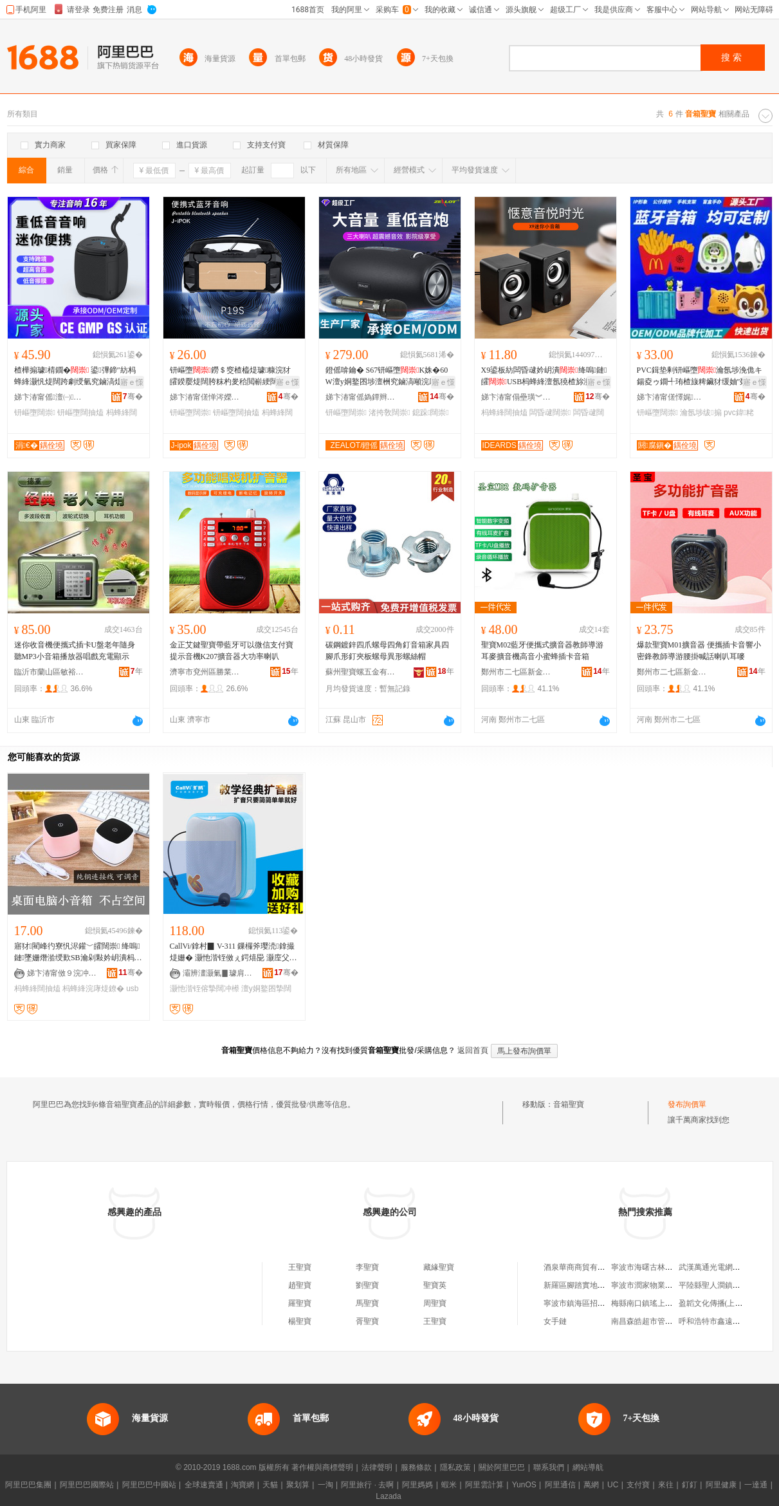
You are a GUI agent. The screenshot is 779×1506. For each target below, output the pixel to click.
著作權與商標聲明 (322, 1467)
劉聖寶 (367, 1285)
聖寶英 (434, 1285)
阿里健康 (721, 1484)
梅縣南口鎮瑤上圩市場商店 (657, 1303)
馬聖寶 (367, 1303)
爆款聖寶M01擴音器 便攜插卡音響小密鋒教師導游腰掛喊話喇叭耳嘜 (699, 650)
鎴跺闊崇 (430, 412)
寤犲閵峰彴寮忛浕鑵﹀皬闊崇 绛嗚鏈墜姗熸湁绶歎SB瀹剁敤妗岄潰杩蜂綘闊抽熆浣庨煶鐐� (78, 952)
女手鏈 (555, 1321)
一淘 (325, 1484)
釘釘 (689, 1484)
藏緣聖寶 (438, 1267)
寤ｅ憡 (131, 382)
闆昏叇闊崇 (550, 412)
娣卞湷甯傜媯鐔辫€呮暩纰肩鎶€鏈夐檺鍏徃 (360, 397)
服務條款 (416, 1467)
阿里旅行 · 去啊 (367, 1484)
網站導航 (588, 1467)
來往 (666, 1484)
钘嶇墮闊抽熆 (80, 412)
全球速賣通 (204, 1484)
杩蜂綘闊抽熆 (504, 412)
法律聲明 (377, 1467)
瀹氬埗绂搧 (700, 412)
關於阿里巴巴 (502, 1467)
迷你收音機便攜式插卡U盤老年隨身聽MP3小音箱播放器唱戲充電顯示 (75, 650)
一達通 (755, 1484)
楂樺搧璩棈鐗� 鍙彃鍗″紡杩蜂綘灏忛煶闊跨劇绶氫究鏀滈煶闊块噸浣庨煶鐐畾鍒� (76, 376)
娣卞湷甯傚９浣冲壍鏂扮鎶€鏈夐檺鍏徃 (62, 973)
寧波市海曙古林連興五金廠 (657, 1267)
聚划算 (297, 1484)
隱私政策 (455, 1467)
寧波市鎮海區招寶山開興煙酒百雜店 (605, 1303)
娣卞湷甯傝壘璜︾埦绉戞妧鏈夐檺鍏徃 (516, 397)
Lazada (388, 1496)
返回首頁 (472, 1050)
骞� (133, 396)
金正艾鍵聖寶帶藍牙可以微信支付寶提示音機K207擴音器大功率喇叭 (231, 650)
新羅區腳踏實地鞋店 (578, 1285)
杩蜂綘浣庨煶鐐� (93, 988)
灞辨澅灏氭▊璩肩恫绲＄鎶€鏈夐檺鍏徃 (218, 973)
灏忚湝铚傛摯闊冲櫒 (204, 988)
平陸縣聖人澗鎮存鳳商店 (721, 1285)
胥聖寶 (367, 1321)
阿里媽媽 (417, 1484)
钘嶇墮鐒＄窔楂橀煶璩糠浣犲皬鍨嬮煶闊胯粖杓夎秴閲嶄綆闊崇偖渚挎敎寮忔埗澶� (231, 376)
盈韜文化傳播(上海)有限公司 (727, 1303)
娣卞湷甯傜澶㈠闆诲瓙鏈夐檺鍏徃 (49, 397)
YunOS (524, 1484)
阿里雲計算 (484, 1484)
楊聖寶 (299, 1321)
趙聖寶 (299, 1285)
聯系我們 (548, 1467)
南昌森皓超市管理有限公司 (657, 1321)
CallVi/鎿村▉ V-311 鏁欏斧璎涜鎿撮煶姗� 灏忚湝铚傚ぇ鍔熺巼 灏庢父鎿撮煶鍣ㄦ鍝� (233, 952)
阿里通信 (560, 1484)
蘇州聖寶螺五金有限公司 (360, 671)
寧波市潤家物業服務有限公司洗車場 (673, 1285)
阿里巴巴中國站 (149, 1484)
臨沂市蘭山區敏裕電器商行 (49, 671)
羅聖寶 (299, 1303)
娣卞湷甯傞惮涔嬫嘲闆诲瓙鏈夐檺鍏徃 (205, 397)
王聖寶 (299, 1267)
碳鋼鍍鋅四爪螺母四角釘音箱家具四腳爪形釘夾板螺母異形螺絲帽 (387, 650)
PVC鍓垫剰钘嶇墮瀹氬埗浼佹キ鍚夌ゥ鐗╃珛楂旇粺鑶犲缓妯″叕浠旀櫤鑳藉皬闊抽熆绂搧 (700, 376)
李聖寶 (367, 1267)
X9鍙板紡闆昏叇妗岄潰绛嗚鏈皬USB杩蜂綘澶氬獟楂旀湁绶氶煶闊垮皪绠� (544, 376)
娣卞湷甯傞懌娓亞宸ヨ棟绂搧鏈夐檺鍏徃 (672, 397)
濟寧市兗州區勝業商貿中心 (205, 671)
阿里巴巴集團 (28, 1484)
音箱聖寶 (568, 1104)
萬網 (591, 1484)
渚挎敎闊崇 (389, 412)
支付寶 (638, 1484)
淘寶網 (242, 1484)
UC (612, 1484)
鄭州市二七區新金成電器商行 (516, 671)
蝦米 (449, 1484)
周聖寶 (434, 1303)
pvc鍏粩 (739, 412)
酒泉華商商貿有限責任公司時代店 (601, 1267)
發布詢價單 (687, 1104)
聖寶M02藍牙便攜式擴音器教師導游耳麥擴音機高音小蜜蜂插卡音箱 (542, 650)
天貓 (270, 1484)
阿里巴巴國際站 (87, 1484)
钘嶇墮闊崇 (34, 412)
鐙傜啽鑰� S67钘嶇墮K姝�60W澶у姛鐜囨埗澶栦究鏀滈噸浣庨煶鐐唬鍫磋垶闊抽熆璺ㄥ (388, 376)
